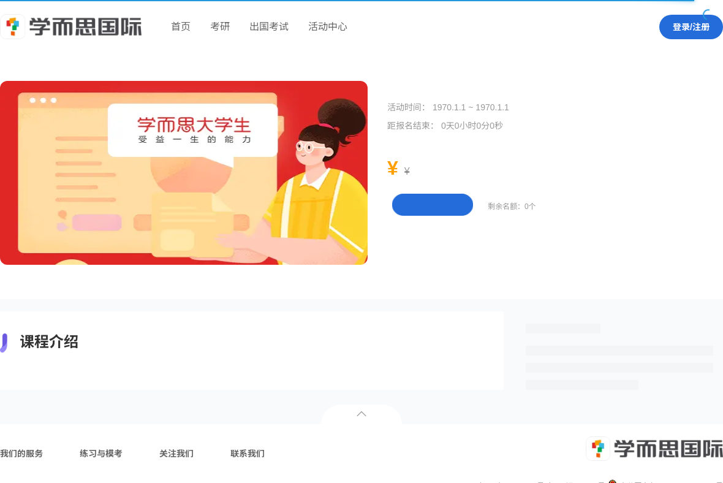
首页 (181, 26)
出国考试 (269, 26)
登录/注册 (691, 27)
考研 (220, 26)
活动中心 (327, 26)
